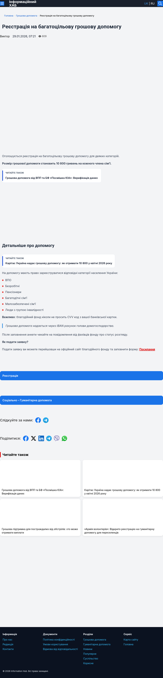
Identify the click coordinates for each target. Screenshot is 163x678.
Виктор (5, 36)
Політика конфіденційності (59, 639)
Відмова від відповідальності (60, 649)
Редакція (8, 644)
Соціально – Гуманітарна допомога (27, 400)
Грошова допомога (26, 15)
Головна (8, 15)
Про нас (7, 639)
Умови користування (55, 644)
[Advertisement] (81, 214)
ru (153, 3)
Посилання (147, 349)
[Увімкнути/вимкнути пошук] (160, 3)
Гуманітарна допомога (97, 644)
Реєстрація (10, 375)
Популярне (90, 653)
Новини (87, 649)
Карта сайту (131, 639)
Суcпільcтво (90, 658)
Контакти (8, 649)
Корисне (88, 663)
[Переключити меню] (2, 3)
